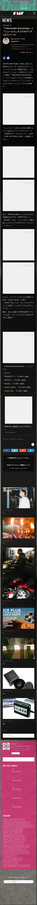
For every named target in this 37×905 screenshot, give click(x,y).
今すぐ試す (24, 8)
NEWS (7, 20)
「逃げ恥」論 (9, 879)
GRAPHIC (9, 869)
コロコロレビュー (10, 885)
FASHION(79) (13, 441)
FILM (7, 852)
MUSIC (17, 852)
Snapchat (8, 846)
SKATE (8, 856)
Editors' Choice (21, 875)
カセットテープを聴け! (12, 882)
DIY (21, 859)
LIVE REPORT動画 (11, 889)
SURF (18, 856)
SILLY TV (19, 842)
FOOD (19, 849)
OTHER (25, 889)
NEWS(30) (6, 441)
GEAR (19, 865)
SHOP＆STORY (22, 846)
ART (29, 849)
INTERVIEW (22, 869)
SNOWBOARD (10, 859)
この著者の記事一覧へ (26, 52)
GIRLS (8, 872)
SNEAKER (19, 862)
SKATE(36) (21, 441)
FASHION (8, 849)
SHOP (7, 862)
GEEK (8, 865)
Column (8, 875)
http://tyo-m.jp (26, 49)
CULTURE (20, 872)
